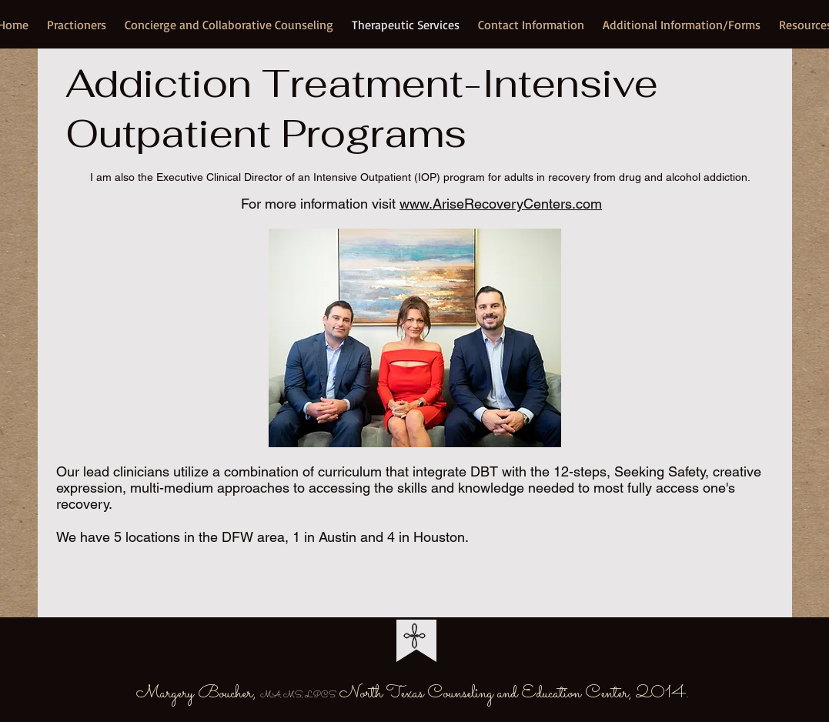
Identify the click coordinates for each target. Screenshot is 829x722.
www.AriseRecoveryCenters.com (500, 204)
